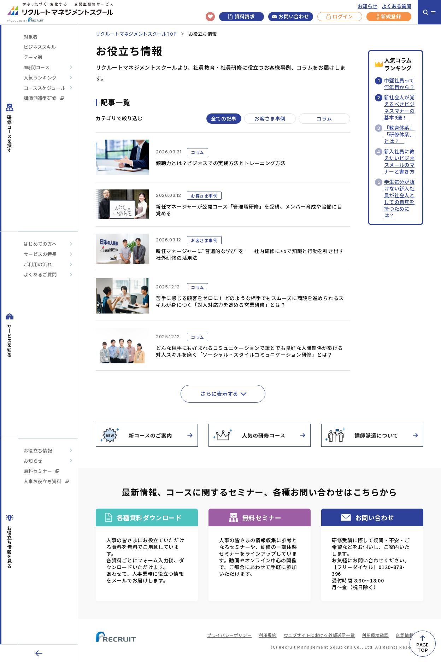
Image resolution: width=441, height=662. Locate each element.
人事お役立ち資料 (46, 481)
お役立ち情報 (38, 450)
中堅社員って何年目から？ (399, 83)
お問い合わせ (290, 16)
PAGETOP (422, 647)
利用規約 (267, 635)
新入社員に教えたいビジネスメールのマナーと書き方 (399, 161)
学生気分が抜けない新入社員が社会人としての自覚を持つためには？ (399, 198)
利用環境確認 (375, 635)
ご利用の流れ (38, 264)
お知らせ (367, 6)
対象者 (30, 36)
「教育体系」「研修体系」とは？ (399, 134)
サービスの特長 (40, 254)
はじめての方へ (40, 243)
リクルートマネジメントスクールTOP (136, 33)
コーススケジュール (44, 87)
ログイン (340, 16)
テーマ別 (33, 57)
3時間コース (36, 67)
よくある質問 (396, 6)
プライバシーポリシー (229, 635)
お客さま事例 (270, 118)
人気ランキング (40, 77)
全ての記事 (224, 118)
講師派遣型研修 (44, 98)
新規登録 (389, 16)
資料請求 (241, 16)
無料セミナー (41, 471)
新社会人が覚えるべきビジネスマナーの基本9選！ (399, 107)
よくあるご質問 (40, 274)
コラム (324, 118)
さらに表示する (219, 393)
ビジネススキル (40, 46)
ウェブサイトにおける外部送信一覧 (319, 635)
